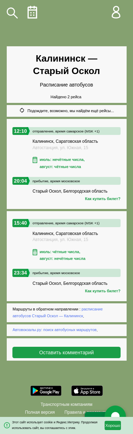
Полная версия (40, 412)
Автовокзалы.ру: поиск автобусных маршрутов (54, 330)
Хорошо (112, 425)
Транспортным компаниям (66, 404)
